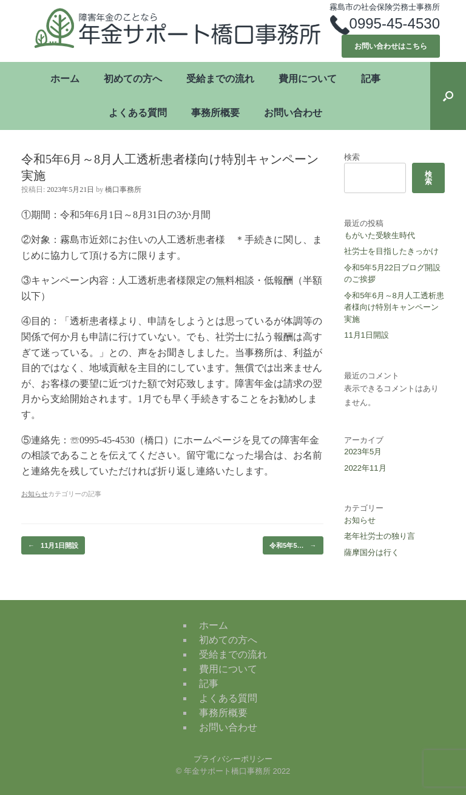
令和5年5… (292, 546)
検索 (352, 157)
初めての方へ (133, 78)
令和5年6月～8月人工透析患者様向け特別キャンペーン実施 (394, 307)
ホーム (64, 78)
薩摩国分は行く (371, 552)
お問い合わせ (293, 112)
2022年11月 (365, 468)
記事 (370, 78)
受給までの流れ (220, 78)
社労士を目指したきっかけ (391, 251)
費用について (308, 78)
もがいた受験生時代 (379, 235)
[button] (448, 96)
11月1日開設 (53, 546)
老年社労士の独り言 (379, 536)
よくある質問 (138, 112)
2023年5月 (363, 451)
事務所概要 (215, 112)
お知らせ (360, 520)
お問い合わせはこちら (390, 46)
